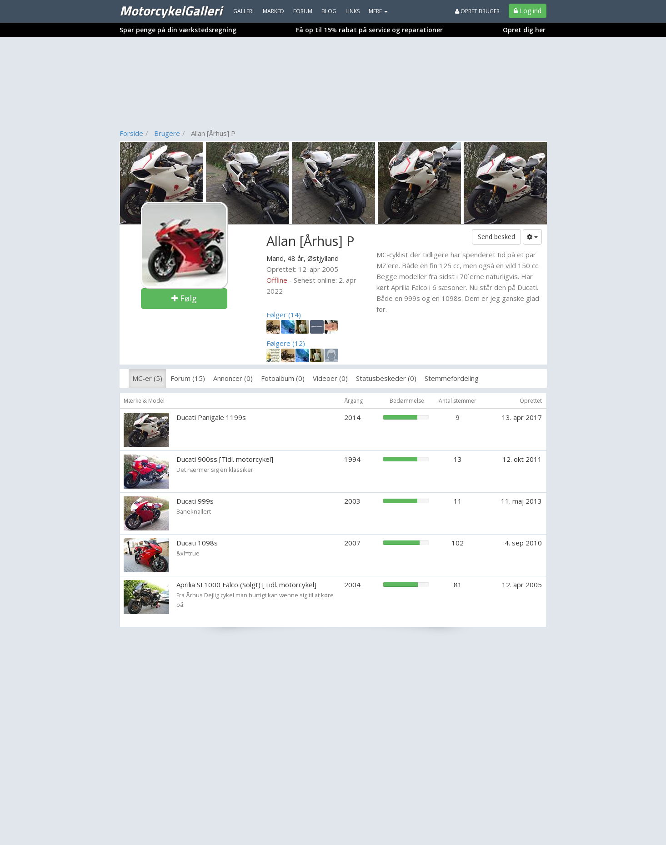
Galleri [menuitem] (243, 11)
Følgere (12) (285, 343)
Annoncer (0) (233, 378)
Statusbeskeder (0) (386, 378)
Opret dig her (524, 29)
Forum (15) (187, 378)
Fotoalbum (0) (283, 378)
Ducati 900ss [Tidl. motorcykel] (224, 459)
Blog (328, 11)
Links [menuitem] (353, 11)
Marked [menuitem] (273, 11)
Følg (184, 298)
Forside (131, 133)
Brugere (167, 133)
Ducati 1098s (197, 542)
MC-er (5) (147, 378)
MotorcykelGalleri (171, 10)
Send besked (496, 236)
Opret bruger (477, 11)
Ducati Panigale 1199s (211, 417)
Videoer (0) (330, 378)
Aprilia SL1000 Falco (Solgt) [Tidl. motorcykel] (246, 584)
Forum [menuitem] (302, 11)
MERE (378, 11)
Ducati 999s (195, 500)
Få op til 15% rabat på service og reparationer (369, 29)
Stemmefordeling (452, 378)
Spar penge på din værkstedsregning (178, 29)
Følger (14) (283, 314)
